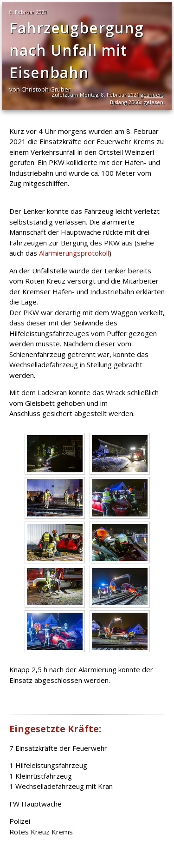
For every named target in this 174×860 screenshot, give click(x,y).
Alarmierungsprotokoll (74, 253)
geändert (152, 94)
